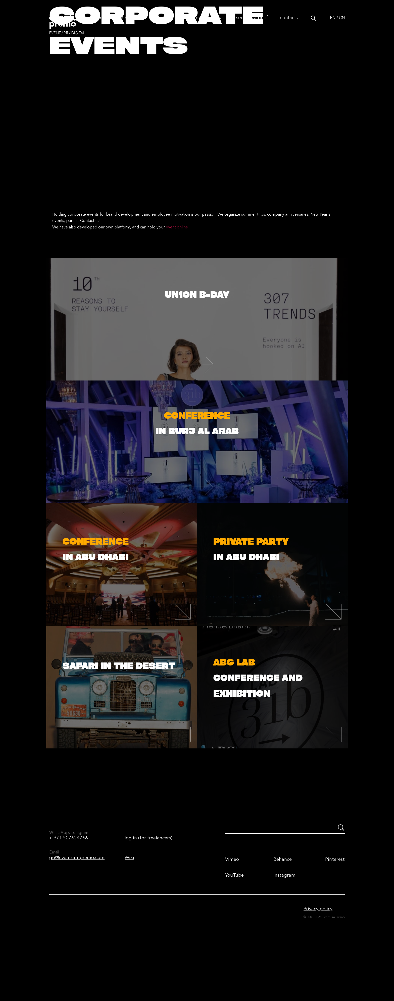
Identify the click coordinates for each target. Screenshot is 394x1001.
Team (194, 23)
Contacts (289, 23)
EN (332, 23)
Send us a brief (252, 23)
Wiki (129, 908)
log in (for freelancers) (148, 888)
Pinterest (335, 909)
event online (177, 277)
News (218, 23)
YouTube (234, 925)
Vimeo (232, 909)
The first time (132, 23)
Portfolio (167, 23)
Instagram (284, 925)
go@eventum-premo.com (77, 908)
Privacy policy (318, 959)
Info (103, 23)
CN (342, 23)
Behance (282, 909)
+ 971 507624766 (68, 888)
